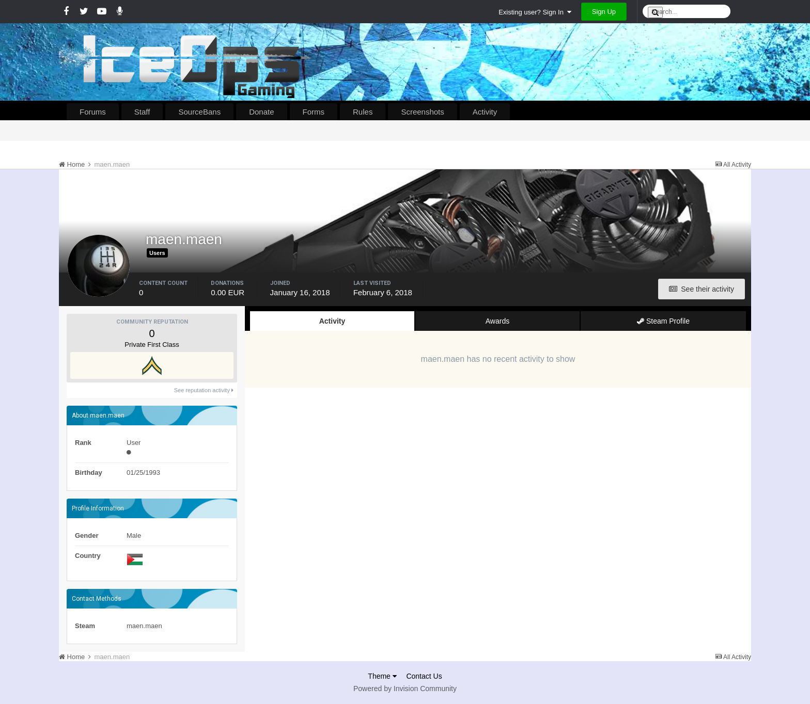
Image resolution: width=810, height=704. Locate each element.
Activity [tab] (332, 321)
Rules (362, 111)
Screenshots (422, 111)
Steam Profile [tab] (663, 321)
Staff (142, 111)
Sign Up (604, 11)
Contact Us (424, 676)
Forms (314, 111)
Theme (382, 676)
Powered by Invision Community (405, 688)
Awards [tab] (497, 321)
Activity (485, 111)
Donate (261, 111)
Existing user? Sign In (535, 12)
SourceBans (199, 111)
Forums (93, 111)
